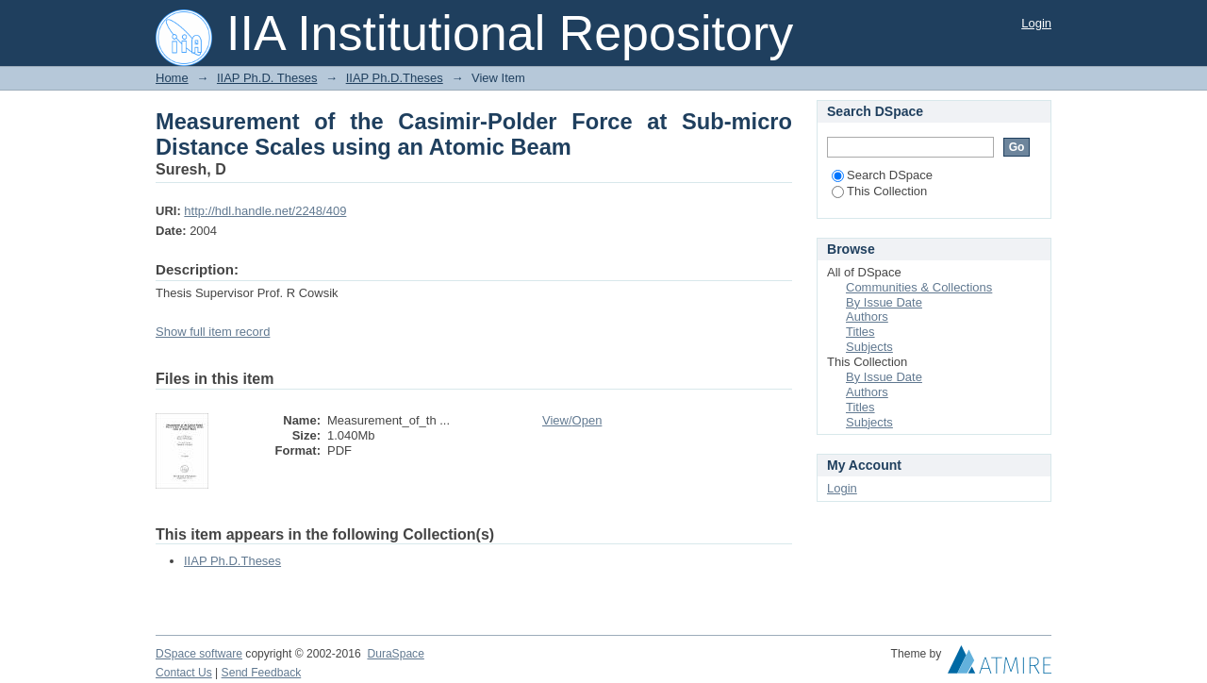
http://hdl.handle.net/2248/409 (265, 211)
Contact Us (184, 672)
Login (1036, 23)
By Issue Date (884, 302)
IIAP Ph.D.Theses (394, 78)
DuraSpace (395, 653)
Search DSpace (882, 175)
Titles (860, 332)
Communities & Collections (919, 287)
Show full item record (213, 332)
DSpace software (199, 653)
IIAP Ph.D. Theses (267, 78)
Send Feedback (262, 672)
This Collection (879, 191)
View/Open (572, 420)
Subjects (869, 347)
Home (172, 78)
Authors (867, 316)
